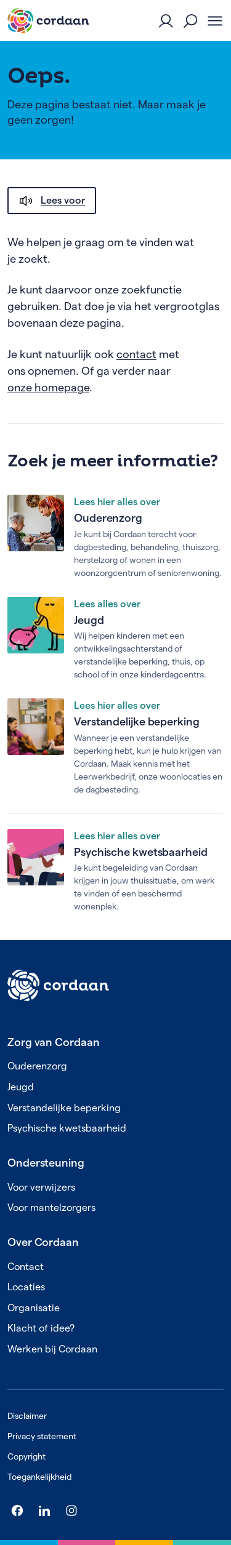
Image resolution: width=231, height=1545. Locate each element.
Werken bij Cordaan (52, 1349)
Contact (25, 1266)
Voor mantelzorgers (51, 1207)
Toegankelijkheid (39, 1477)
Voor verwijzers (41, 1187)
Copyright (26, 1456)
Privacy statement (41, 1436)
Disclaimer (27, 1416)
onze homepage (48, 387)
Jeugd (89, 620)
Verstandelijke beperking (137, 721)
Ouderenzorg (108, 518)
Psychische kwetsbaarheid (141, 852)
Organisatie (33, 1308)
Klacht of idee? (41, 1328)
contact (136, 354)
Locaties (26, 1287)
